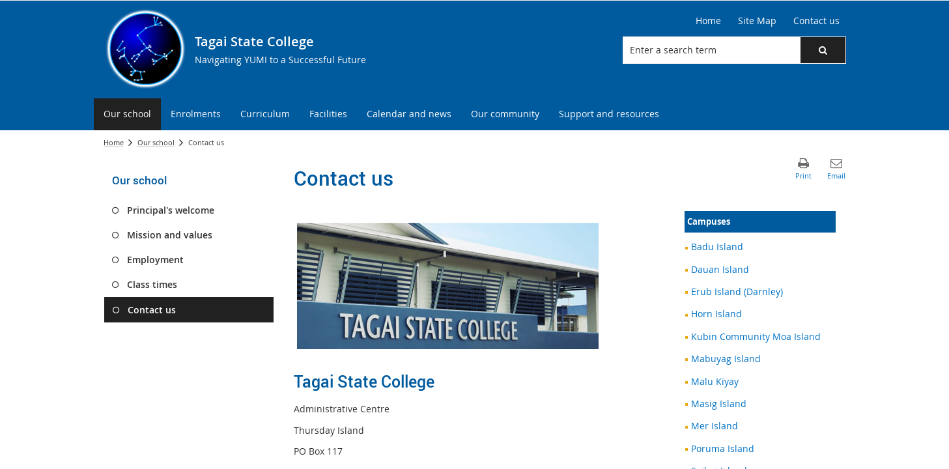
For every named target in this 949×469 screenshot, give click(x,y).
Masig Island (718, 403)
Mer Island (714, 425)
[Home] (708, 20)
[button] (822, 50)
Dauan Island (720, 269)
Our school (156, 142)
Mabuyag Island (726, 358)
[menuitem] (127, 114)
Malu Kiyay (715, 381)
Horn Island (716, 313)
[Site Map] (757, 20)
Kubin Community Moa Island (756, 336)
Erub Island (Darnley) (737, 291)
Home (114, 142)
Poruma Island (722, 448)
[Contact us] (816, 20)
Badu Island (717, 246)
